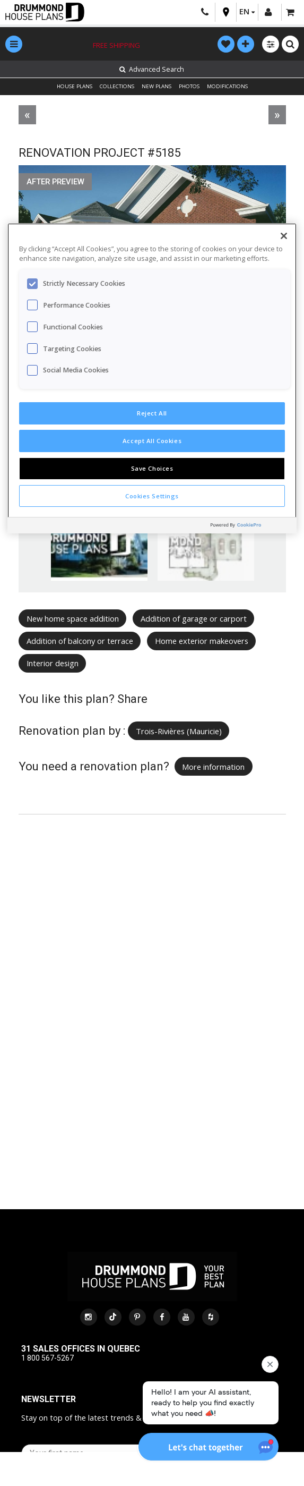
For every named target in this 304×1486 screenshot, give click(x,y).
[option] (99, 552)
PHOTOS (189, 86)
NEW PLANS (156, 86)
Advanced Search (151, 69)
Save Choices (152, 468)
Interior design (53, 663)
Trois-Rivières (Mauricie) (179, 731)
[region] (151, 378)
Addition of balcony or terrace (80, 640)
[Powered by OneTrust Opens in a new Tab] (251, 526)
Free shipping (116, 45)
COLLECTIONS (117, 86)
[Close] (284, 236)
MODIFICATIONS (227, 86)
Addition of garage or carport (194, 618)
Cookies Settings (152, 496)
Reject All (152, 413)
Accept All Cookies (152, 441)
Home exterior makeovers (201, 640)
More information (213, 766)
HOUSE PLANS (74, 86)
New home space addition (73, 618)
